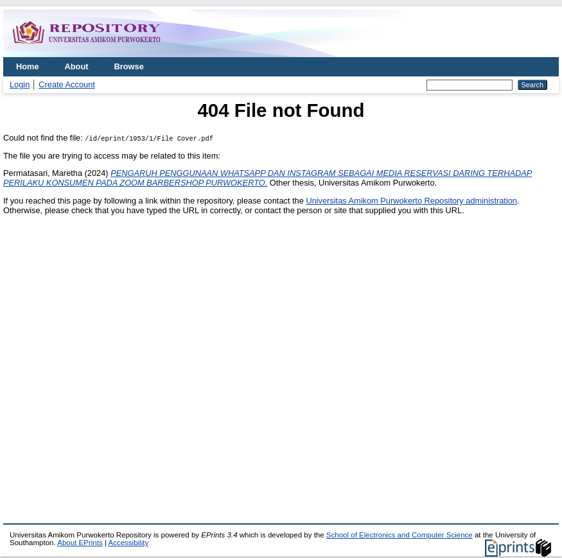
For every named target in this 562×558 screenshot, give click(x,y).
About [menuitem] (77, 66)
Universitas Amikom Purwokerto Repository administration (411, 200)
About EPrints (79, 542)
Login (20, 84)
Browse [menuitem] (129, 66)
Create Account (67, 84)
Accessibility (128, 542)
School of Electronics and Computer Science (399, 535)
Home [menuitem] (27, 66)
